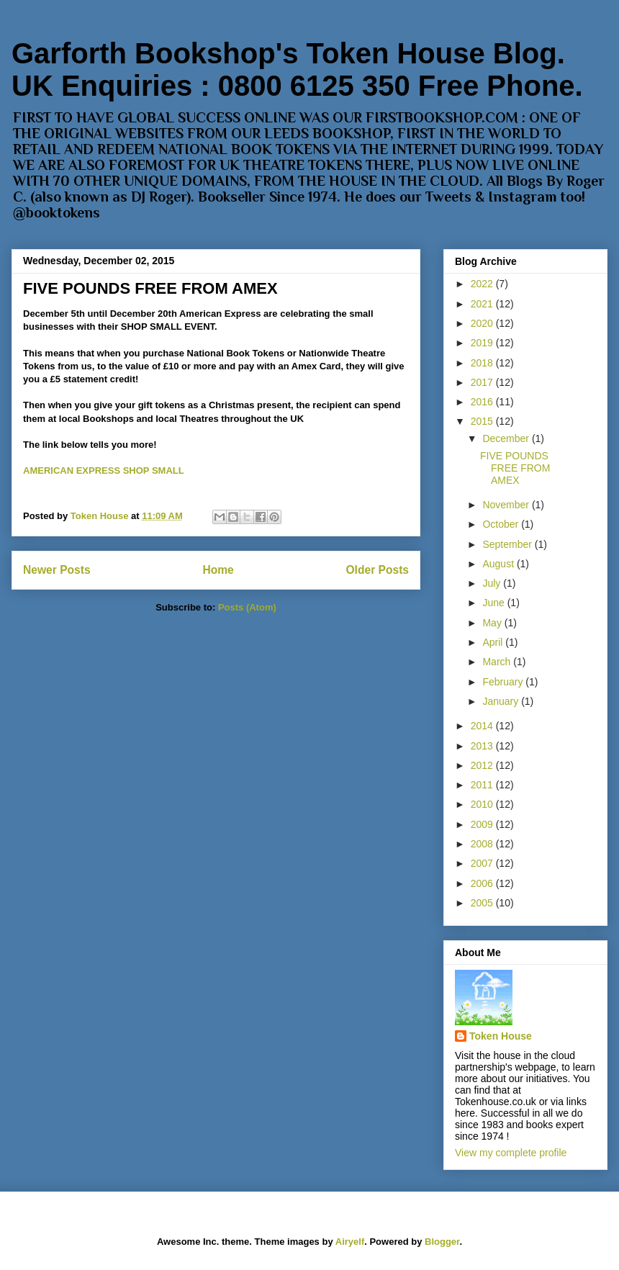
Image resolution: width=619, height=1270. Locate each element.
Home (217, 570)
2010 (483, 804)
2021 (483, 304)
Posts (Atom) (247, 607)
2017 (483, 382)
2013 (483, 746)
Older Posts (377, 570)
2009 (483, 824)
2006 (483, 883)
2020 (483, 323)
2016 (483, 401)
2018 (483, 363)
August (499, 563)
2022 (483, 283)
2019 (483, 342)
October (501, 524)
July (492, 583)
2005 (483, 903)
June (494, 602)
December (506, 438)
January (501, 701)
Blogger (442, 1241)
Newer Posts (57, 570)
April (493, 642)
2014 (483, 725)
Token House (500, 1036)
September (508, 544)
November (506, 504)
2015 (483, 421)
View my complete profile (510, 1152)
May (493, 623)
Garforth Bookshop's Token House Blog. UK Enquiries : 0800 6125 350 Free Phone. (297, 69)
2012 (483, 765)
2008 (483, 844)
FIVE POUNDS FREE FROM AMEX (150, 288)
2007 (483, 863)
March (497, 661)
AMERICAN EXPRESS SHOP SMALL (103, 470)
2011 (483, 785)
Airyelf (349, 1241)
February (503, 682)
